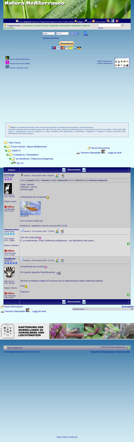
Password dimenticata (51, 38)
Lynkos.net (73, 437)
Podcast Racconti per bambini (20, 63)
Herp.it (65, 437)
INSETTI (16, 150)
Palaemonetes (11, 229)
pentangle (9, 175)
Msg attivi (35, 22)
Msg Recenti (45, 22)
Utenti (60, 22)
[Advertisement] (67, 93)
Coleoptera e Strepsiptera (26, 154)
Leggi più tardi (114, 152)
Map (71, 22)
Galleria (66, 22)
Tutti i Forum (14, 142)
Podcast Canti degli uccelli (19, 68)
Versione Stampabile (91, 152)
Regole (103, 22)
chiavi (42, 281)
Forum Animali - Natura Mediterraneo (29, 146)
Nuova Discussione (100, 148)
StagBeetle (9, 258)
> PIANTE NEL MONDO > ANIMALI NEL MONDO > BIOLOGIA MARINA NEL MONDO (102, 309)
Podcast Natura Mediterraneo (19, 59)
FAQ (97, 22)
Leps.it (59, 437)
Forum (20, 22)
